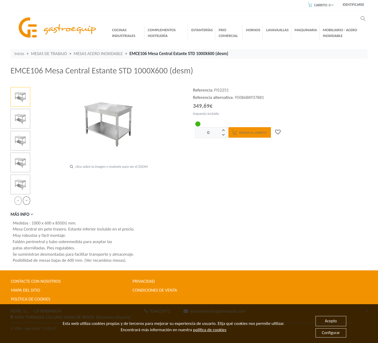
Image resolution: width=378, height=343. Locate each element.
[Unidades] (208, 132)
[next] (26, 200)
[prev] (18, 200)
